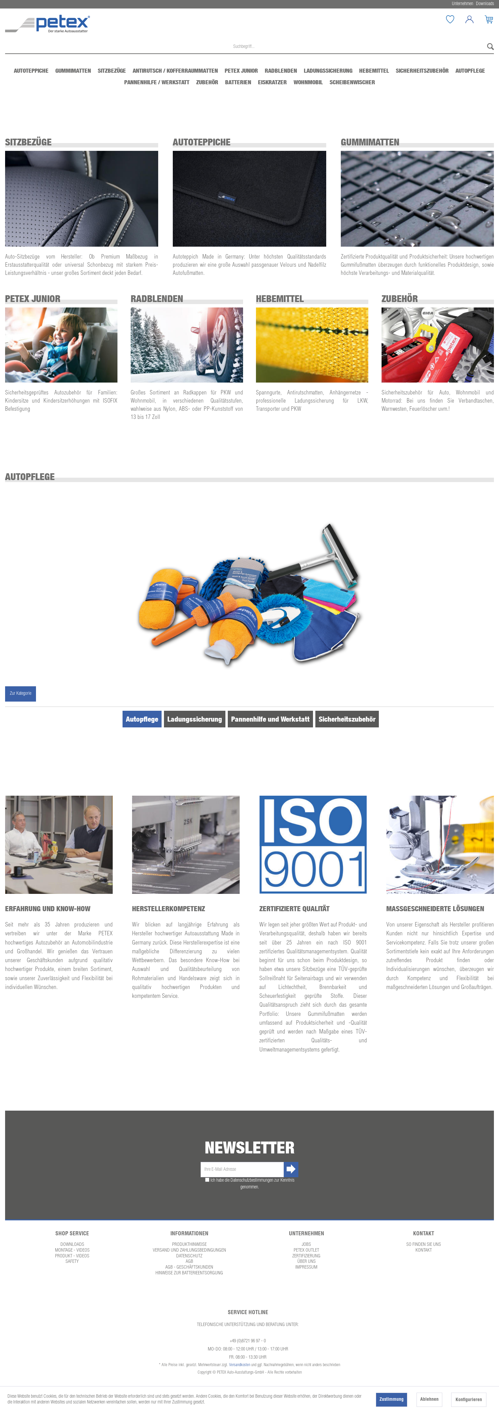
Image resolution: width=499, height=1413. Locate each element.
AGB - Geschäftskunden (189, 1267)
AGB (189, 1261)
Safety (72, 1261)
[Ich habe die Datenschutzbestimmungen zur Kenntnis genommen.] (207, 1180)
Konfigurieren (469, 1400)
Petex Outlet (306, 1250)
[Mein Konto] (474, 19)
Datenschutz (189, 1256)
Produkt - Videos (72, 1256)
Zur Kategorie (20, 693)
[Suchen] (489, 47)
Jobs (306, 1244)
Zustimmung (392, 1399)
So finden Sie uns (423, 1244)
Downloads (72, 1244)
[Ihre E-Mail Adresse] (242, 1169)
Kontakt (423, 1250)
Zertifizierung (306, 1256)
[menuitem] (450, 19)
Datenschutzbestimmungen (251, 1180)
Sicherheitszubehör (347, 719)
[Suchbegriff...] (249, 47)
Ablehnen (429, 1399)
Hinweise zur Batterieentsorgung (189, 1273)
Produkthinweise (189, 1244)
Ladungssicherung (194, 719)
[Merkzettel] (455, 19)
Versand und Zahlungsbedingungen (189, 1250)
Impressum (306, 1267)
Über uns (306, 1261)
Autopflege (142, 719)
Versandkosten (239, 1365)
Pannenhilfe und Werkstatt (270, 719)
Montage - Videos (72, 1250)
